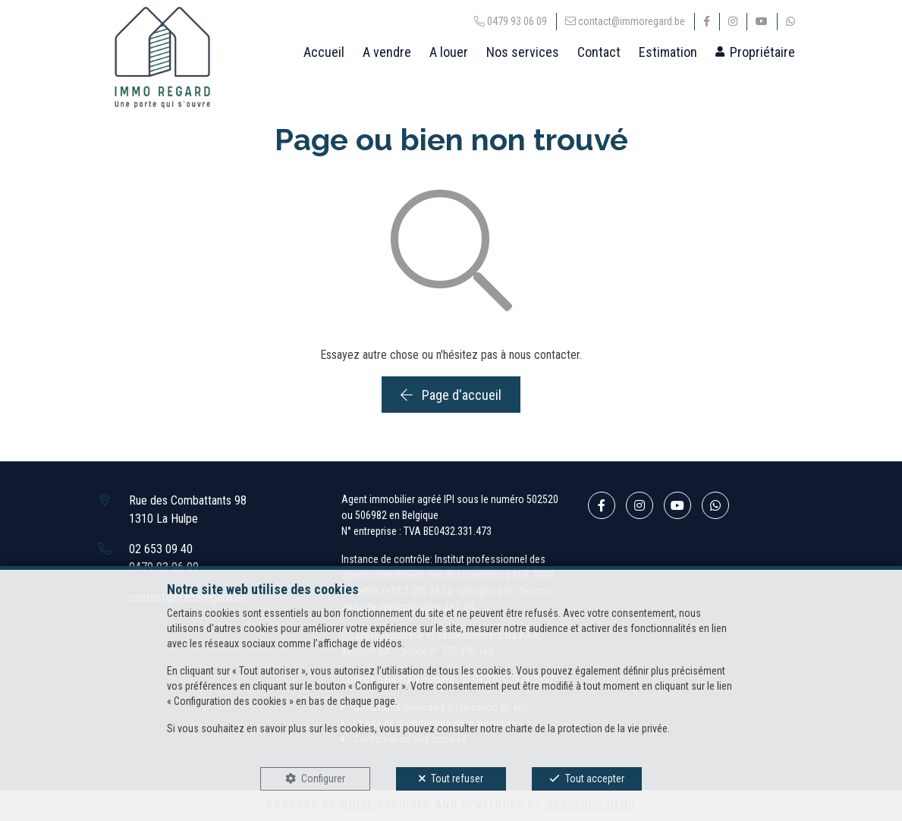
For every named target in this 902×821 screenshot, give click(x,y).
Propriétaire (762, 52)
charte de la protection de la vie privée (586, 728)
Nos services (522, 52)
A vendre (387, 52)
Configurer (323, 778)
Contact (599, 52)
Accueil (323, 52)
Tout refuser (457, 778)
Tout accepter (594, 778)
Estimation (668, 52)
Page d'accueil (451, 395)
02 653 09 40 (161, 549)
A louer (448, 52)
